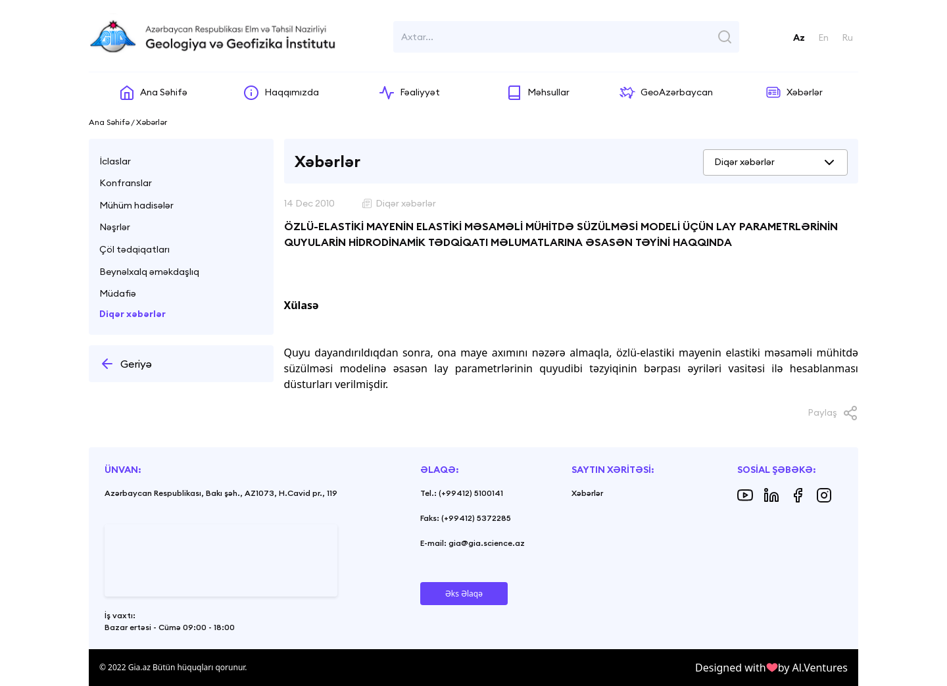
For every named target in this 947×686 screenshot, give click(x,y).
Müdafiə (117, 293)
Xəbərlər (587, 493)
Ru (847, 37)
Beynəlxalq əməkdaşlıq (149, 272)
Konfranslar (125, 183)
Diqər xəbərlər (132, 314)
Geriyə (125, 364)
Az (799, 37)
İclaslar (115, 161)
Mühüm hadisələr (136, 205)
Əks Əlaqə (464, 593)
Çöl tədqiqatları (134, 249)
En (823, 37)
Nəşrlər (114, 227)
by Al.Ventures (813, 667)
